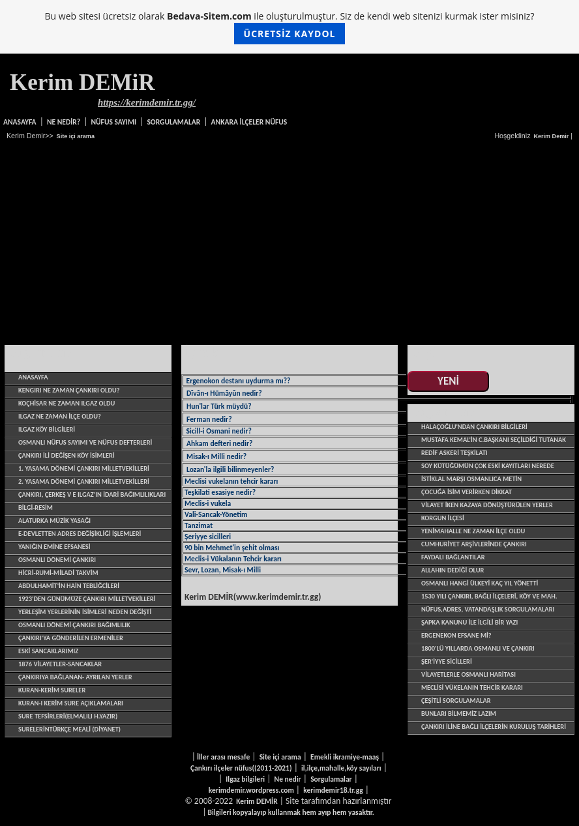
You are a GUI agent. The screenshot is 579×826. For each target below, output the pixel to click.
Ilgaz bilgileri (245, 779)
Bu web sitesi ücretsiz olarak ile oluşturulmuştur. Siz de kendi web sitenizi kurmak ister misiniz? (290, 27)
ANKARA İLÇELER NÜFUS (249, 121)
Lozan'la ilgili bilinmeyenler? (230, 469)
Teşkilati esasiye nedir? (220, 492)
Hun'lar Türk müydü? (219, 406)
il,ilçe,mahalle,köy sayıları (341, 768)
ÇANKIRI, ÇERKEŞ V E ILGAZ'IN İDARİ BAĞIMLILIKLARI (92, 494)
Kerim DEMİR (256, 801)
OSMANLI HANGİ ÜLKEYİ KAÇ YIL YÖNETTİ (479, 583)
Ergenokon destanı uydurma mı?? (237, 380)
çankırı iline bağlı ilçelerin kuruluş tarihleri (493, 726)
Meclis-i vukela (208, 503)
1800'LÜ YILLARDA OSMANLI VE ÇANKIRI (478, 648)
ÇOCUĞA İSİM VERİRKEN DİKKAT (466, 492)
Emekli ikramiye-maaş (344, 756)
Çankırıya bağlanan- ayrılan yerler (75, 677)
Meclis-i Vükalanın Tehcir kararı (233, 558)
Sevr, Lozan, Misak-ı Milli (223, 569)
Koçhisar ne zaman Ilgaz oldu (66, 403)
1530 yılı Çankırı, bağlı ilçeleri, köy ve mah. (489, 596)
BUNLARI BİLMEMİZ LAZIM (458, 713)
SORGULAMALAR (173, 121)
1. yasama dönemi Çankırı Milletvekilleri (83, 468)
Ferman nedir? (208, 419)
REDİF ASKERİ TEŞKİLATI (454, 453)
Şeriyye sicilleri (208, 536)
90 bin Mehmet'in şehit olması (232, 547)
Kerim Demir (551, 136)
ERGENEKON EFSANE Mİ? (456, 635)
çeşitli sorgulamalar (456, 700)
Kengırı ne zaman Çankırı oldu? (69, 390)
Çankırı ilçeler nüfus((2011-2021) (241, 768)
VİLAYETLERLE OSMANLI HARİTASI (468, 674)
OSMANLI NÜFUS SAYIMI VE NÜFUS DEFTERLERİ (85, 442)
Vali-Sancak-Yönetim (216, 514)
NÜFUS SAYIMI (113, 121)
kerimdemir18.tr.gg (333, 790)
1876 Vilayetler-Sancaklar (60, 664)
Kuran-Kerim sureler (51, 690)
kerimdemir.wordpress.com (251, 790)
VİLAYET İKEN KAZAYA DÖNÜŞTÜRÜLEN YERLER (487, 505)
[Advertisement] (289, 242)
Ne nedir (288, 779)
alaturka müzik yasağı (54, 520)
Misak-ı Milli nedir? (216, 456)
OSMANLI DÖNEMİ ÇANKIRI (57, 559)
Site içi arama (76, 136)
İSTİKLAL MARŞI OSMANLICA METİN (471, 479)
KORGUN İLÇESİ (442, 518)
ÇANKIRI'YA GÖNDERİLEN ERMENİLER (70, 638)
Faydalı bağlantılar (453, 557)
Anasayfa (20, 121)
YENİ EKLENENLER (448, 382)
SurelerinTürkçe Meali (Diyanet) (69, 729)
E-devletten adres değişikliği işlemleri (79, 533)
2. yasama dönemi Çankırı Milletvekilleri (83, 481)
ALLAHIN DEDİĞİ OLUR (452, 570)
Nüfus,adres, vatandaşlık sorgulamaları (487, 609)
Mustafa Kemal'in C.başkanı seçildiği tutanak (493, 439)
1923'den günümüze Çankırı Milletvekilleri (87, 599)
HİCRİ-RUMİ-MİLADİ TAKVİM (58, 572)
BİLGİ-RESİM (35, 507)
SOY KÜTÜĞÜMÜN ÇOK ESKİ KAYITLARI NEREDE (487, 466)
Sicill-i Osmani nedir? (218, 430)
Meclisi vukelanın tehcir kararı (231, 481)
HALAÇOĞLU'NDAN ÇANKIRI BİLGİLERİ (474, 426)
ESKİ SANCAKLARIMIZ (48, 651)
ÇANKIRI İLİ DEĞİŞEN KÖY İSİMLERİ (66, 455)
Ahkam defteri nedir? (219, 443)
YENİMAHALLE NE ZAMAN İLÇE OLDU (473, 531)
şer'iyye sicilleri (446, 661)
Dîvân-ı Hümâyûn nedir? (224, 393)
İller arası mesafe (223, 756)
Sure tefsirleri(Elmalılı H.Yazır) (67, 716)
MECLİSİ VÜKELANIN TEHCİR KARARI (472, 687)
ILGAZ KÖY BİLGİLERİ (46, 429)
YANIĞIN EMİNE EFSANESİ (54, 546)
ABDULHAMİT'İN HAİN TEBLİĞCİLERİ (68, 586)
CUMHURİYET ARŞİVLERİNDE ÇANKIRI (474, 544)
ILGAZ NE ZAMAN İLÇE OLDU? (59, 416)
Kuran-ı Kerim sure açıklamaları (70, 703)
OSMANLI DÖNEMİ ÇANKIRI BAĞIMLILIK (74, 625)
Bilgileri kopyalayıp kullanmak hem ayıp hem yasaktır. (290, 812)
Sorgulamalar (331, 779)
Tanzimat (199, 525)
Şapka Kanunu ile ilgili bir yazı (469, 622)
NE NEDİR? (63, 121)
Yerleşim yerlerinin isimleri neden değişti (84, 612)
